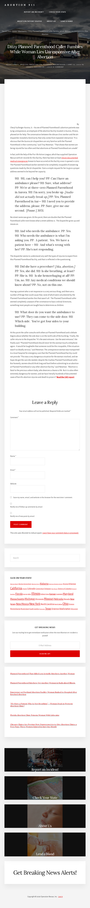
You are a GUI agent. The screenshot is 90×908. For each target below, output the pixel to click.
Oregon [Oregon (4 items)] (71, 604)
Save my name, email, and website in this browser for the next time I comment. (42, 497)
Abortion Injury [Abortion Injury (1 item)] (35, 584)
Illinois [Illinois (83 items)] (35, 593)
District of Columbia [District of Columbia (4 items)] (65, 589)
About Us (45, 826)
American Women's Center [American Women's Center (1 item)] (55, 584)
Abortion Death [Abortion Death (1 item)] (14, 584)
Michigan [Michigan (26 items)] (30, 598)
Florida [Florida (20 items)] (19, 594)
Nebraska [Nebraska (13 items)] (58, 599)
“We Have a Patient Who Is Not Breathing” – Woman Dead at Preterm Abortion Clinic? (41, 704)
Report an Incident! (45, 769)
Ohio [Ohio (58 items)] (65, 603)
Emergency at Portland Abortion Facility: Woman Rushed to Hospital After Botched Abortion (43, 693)
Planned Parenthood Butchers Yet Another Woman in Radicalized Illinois (43, 683)
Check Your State (45, 798)
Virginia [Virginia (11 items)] (55, 609)
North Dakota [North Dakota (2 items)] (58, 604)
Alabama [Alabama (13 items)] (44, 584)
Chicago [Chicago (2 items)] (24, 589)
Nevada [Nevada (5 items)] (67, 599)
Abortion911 (12, 64)
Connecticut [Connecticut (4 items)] (40, 589)
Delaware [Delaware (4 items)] (47, 589)
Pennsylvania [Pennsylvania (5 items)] (15, 609)
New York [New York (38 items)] (34, 603)
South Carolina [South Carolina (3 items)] (34, 609)
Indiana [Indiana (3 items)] (43, 594)
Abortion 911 (20, 4)
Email (13, 470)
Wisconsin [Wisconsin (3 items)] (74, 609)
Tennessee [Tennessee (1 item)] (42, 609)
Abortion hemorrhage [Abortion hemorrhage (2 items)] (24, 584)
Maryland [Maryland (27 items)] (68, 593)
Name (13, 456)
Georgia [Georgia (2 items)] (25, 594)
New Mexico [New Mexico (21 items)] (22, 604)
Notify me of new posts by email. (22, 516)
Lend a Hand (45, 854)
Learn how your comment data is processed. (60, 533)
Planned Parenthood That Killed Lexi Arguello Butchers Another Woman (42, 673)
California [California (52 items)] (16, 588)
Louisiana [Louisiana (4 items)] (59, 594)
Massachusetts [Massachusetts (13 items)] (17, 599)
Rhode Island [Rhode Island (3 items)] (25, 609)
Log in (60, 897)
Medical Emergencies (31, 64)
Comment (14, 417)
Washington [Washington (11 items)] (65, 609)
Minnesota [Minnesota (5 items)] (39, 599)
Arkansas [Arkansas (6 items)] (72, 584)
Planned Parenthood (54, 64)
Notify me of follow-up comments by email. (26, 507)
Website (13, 484)
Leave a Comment (55, 67)
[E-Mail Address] (45, 645)
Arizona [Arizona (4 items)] (65, 584)
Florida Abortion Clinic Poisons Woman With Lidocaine (34, 715)
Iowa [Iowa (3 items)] (47, 594)
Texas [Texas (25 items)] (48, 608)
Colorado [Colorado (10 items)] (31, 588)
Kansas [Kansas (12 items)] (52, 594)
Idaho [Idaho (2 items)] (29, 594)
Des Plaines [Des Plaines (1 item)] (54, 588)
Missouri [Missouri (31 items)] (49, 598)
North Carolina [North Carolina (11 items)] (47, 604)
